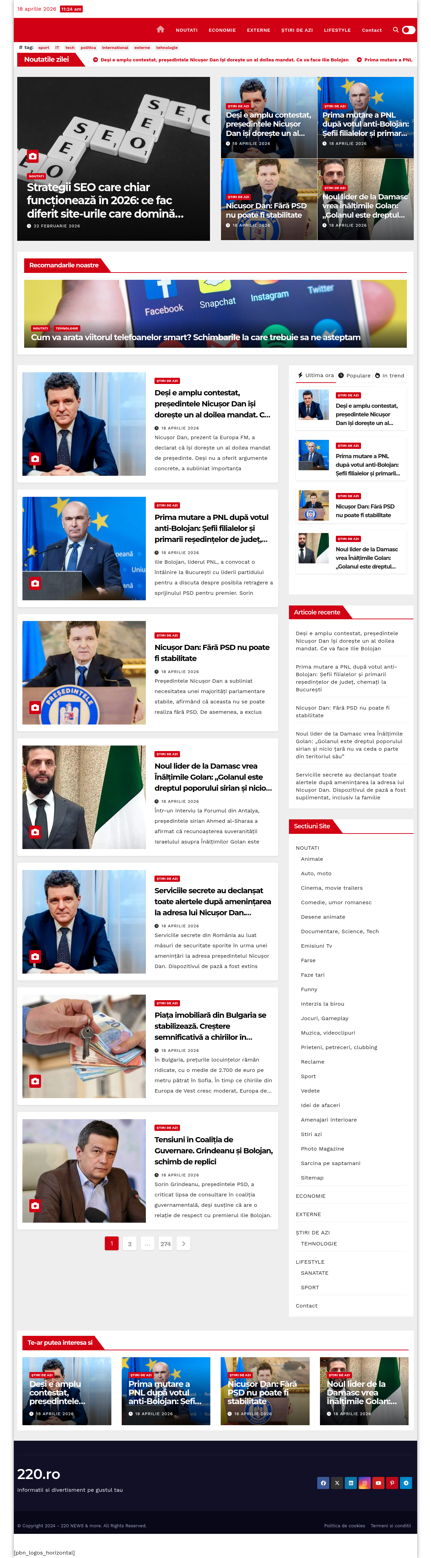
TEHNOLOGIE (67, 328)
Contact (372, 30)
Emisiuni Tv (316, 946)
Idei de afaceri (320, 1105)
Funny (309, 989)
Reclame (312, 1061)
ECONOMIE (222, 30)
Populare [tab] (354, 375)
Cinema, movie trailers (332, 888)
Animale (312, 859)
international (115, 47)
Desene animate (323, 917)
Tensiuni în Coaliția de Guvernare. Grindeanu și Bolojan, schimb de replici (213, 1150)
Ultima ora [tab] (316, 375)
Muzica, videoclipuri (328, 1032)
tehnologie (167, 47)
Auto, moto (316, 873)
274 (165, 1244)
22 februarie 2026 (57, 226)
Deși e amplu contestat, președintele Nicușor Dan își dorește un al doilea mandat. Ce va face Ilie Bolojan (268, 133)
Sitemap (312, 1177)
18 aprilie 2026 (251, 143)
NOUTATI (187, 30)
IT (57, 47)
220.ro (38, 1474)
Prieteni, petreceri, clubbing (339, 1047)
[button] (396, 30)
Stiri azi (311, 1134)
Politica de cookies (344, 1525)
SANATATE (315, 1273)
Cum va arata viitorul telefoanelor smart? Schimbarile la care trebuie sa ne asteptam (196, 337)
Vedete (310, 1090)
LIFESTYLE (337, 30)
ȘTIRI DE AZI (297, 30)
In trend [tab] (389, 375)
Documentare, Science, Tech (340, 931)
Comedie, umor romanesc (336, 902)
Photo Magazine (322, 1148)
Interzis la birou (322, 1003)
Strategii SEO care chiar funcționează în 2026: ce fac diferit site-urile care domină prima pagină (101, 207)
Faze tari (313, 975)
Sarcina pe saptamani (331, 1163)
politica (88, 47)
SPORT (310, 1287)
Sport (308, 1076)
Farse (308, 960)
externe (142, 47)
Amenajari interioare (329, 1119)
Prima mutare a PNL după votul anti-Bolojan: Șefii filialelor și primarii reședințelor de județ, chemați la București (365, 133)
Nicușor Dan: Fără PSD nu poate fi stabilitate (266, 210)
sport (44, 47)
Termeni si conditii (391, 1525)
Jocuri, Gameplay (325, 1018)
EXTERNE (258, 30)
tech (70, 47)
